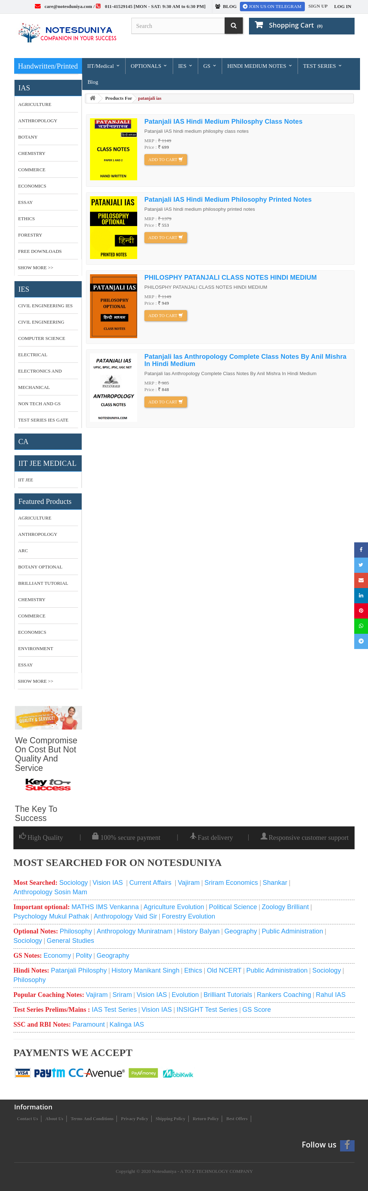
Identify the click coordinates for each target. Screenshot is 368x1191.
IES (185, 66)
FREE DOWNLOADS (40, 251)
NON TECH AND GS (39, 403)
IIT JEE (25, 479)
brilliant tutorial (43, 583)
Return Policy (206, 1119)
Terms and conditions (92, 1119)
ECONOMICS (32, 186)
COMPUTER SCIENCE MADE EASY (41, 341)
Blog (92, 82)
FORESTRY (30, 235)
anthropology (37, 534)
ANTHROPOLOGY (37, 120)
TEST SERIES (322, 66)
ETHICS (26, 218)
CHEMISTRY (31, 153)
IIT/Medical (103, 66)
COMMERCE (31, 169)
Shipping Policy (170, 1119)
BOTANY (28, 137)
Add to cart (165, 159)
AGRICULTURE (35, 104)
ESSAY (25, 202)
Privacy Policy (134, 1119)
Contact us (27, 1119)
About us (54, 1119)
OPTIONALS (149, 66)
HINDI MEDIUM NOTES (260, 66)
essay (25, 665)
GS (210, 66)
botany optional (40, 567)
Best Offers (237, 1119)
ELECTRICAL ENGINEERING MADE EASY (42, 357)
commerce (31, 616)
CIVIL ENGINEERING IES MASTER (45, 308)
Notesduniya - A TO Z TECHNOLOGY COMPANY (202, 1171)
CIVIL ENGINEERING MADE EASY (41, 324)
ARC (23, 550)
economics (32, 632)
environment (35, 648)
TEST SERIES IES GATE (43, 420)
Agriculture (35, 518)
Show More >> (35, 267)
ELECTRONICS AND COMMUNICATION (40, 373)
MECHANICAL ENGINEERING (34, 390)
